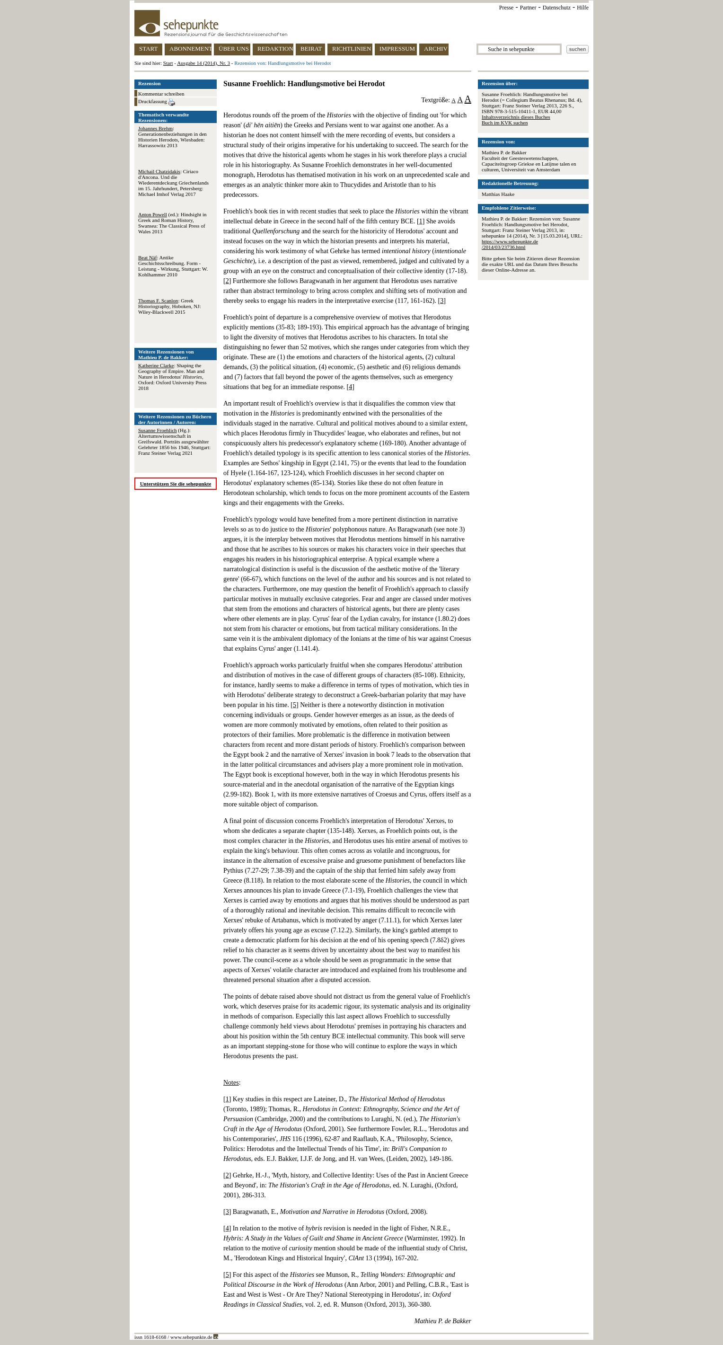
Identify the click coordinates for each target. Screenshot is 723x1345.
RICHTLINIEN (351, 48)
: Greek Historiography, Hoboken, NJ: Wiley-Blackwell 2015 (169, 306)
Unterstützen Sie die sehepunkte (176, 484)
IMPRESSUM (397, 48)
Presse (506, 7)
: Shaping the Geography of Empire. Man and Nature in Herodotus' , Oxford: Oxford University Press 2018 (172, 377)
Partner (528, 7)
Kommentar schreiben (161, 94)
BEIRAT (311, 48)
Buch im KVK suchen (505, 122)
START (148, 48)
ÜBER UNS (234, 48)
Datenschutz (557, 7)
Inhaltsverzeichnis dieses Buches (516, 117)
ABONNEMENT (190, 48)
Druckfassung (156, 102)
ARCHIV (436, 48)
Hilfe (583, 7)
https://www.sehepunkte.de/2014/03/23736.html (510, 244)
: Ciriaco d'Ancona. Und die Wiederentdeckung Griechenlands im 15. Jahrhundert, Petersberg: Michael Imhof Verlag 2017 (173, 182)
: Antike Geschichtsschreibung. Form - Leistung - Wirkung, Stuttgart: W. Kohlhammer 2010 (173, 266)
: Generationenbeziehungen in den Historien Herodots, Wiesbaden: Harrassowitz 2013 (172, 136)
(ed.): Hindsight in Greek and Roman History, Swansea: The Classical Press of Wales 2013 (172, 223)
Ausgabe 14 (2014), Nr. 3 (203, 63)
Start (168, 63)
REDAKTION (275, 48)
